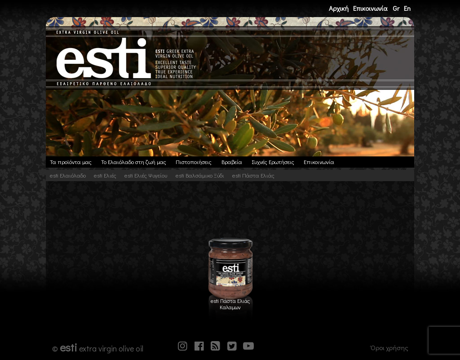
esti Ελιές (105, 175)
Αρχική (339, 8)
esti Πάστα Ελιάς (253, 175)
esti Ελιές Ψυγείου (145, 175)
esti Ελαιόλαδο (68, 175)
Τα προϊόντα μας (71, 161)
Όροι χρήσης (389, 347)
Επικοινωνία (370, 8)
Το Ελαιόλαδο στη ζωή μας (133, 161)
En (407, 8)
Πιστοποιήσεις (194, 161)
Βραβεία (231, 161)
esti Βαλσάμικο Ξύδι (200, 175)
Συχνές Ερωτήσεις (273, 161)
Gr (396, 8)
